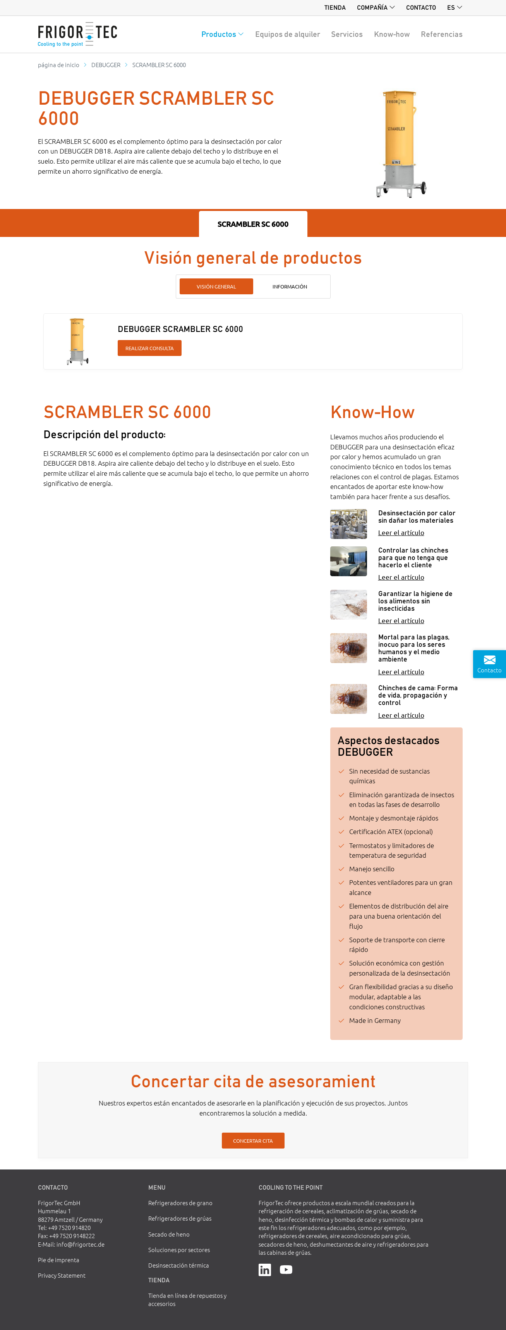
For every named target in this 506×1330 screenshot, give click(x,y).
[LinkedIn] (265, 1269)
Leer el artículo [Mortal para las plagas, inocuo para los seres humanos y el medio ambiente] (401, 671)
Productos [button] (218, 34)
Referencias (442, 34)
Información (290, 286)
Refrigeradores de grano (180, 1203)
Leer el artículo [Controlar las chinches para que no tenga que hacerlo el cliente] (401, 577)
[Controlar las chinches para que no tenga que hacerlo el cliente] (348, 561)
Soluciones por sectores (179, 1249)
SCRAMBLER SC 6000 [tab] (253, 224)
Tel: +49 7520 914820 (64, 1227)
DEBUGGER (105, 64)
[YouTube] (286, 1269)
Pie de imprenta (58, 1260)
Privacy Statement (62, 1275)
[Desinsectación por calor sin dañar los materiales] (348, 524)
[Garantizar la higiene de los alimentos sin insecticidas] (348, 605)
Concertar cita (253, 1140)
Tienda (335, 7)
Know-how (392, 34)
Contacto (421, 7)
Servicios (347, 34)
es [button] (451, 7)
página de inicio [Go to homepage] (58, 64)
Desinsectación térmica (178, 1265)
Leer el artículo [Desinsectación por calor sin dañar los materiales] (401, 532)
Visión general (216, 286)
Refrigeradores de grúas (179, 1218)
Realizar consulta (149, 348)
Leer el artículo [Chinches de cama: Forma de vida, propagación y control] (401, 715)
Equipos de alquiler (287, 34)
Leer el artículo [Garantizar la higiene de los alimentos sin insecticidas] (401, 620)
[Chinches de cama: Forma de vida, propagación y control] (348, 699)
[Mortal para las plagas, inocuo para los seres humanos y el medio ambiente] (348, 648)
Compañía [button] (372, 7)
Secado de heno (169, 1234)
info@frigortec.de (81, 1244)
